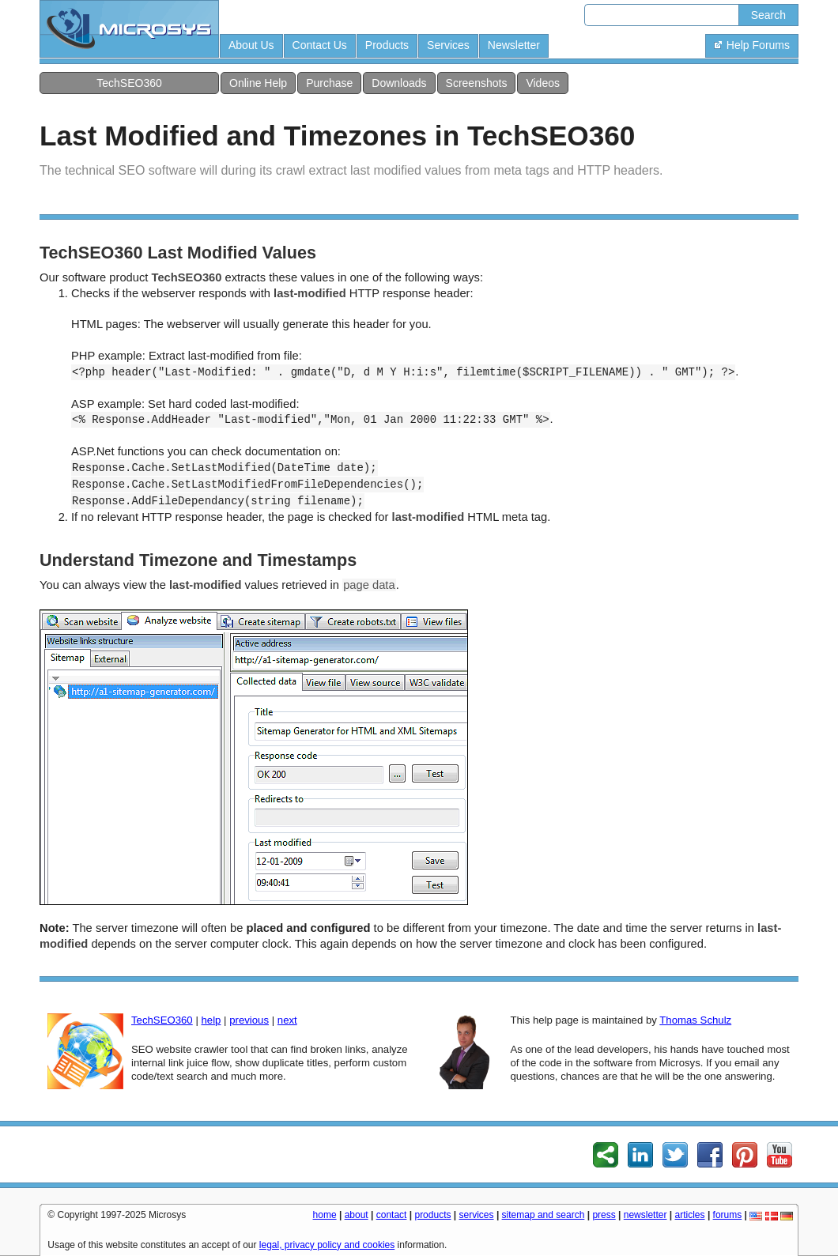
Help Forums (752, 45)
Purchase (329, 83)
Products (387, 45)
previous (249, 1020)
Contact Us (320, 45)
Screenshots (477, 83)
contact (391, 1214)
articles (690, 1214)
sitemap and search (543, 1214)
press (603, 1214)
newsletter (645, 1214)
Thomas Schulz (695, 1020)
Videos (543, 83)
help (211, 1020)
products (432, 1214)
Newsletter (514, 45)
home (325, 1214)
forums (727, 1214)
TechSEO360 (129, 83)
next (287, 1020)
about (356, 1214)
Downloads (399, 83)
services (476, 1214)
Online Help (258, 83)
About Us (251, 45)
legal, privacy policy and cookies (326, 1244)
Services (448, 45)
